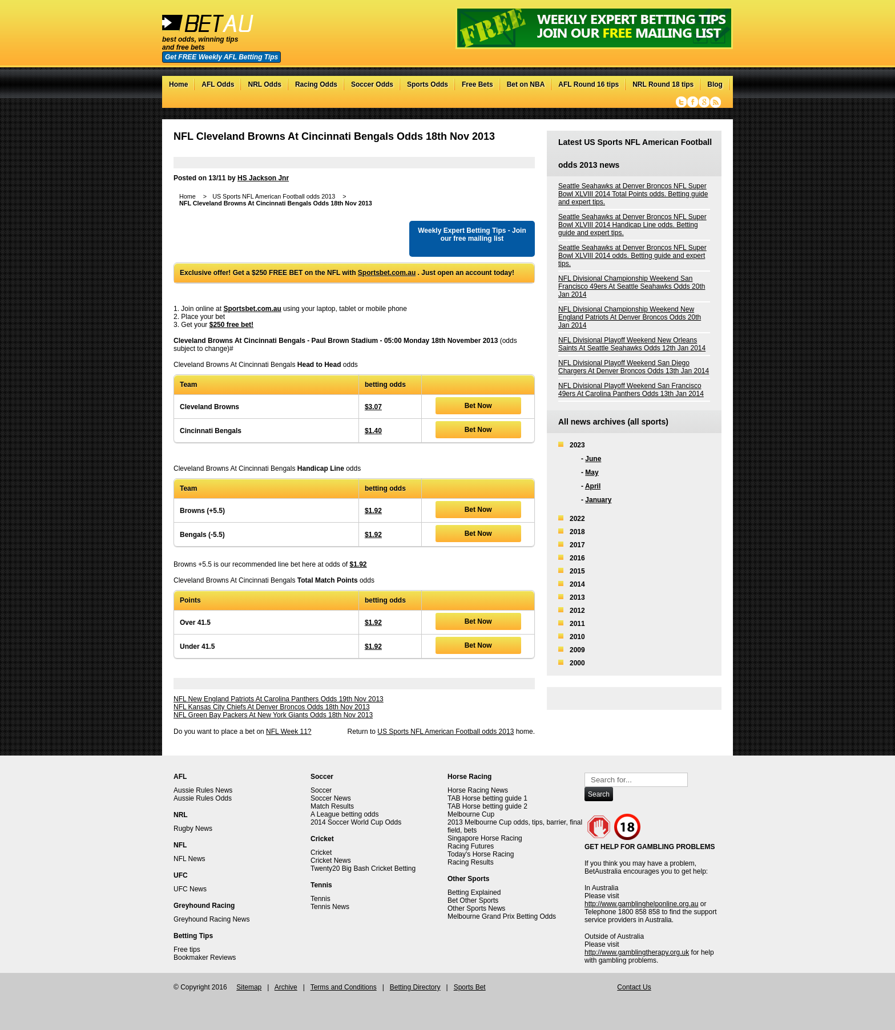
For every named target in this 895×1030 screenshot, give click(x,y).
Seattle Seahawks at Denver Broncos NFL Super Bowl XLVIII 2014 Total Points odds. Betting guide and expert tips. (633, 194)
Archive (286, 987)
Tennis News (330, 907)
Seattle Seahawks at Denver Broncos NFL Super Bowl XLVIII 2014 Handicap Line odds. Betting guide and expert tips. (632, 225)
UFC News (190, 889)
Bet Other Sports (473, 900)
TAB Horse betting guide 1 (487, 798)
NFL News (189, 859)
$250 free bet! (231, 325)
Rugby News (193, 829)
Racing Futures (471, 846)
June (593, 459)
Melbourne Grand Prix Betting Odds (502, 916)
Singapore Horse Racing (485, 838)
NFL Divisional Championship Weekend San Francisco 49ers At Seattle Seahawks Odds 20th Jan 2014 (631, 286)
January (598, 500)
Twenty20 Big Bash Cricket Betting (363, 869)
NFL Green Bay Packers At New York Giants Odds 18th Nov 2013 (273, 715)
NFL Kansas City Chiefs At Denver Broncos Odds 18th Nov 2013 (272, 707)
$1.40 (373, 431)
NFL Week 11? (288, 732)
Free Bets (477, 84)
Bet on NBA (526, 84)
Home (178, 84)
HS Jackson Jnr (263, 178)
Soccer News (331, 798)
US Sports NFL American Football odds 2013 (445, 732)
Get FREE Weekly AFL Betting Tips (221, 57)
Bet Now (478, 406)
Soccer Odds (372, 84)
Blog (715, 84)
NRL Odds (264, 84)
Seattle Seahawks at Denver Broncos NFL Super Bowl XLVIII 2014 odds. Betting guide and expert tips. (632, 256)
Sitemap (248, 987)
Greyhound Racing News (211, 919)
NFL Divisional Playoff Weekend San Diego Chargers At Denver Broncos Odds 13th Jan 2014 (633, 367)
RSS (715, 102)
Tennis (320, 899)
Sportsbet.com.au (387, 273)
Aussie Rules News (203, 790)
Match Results (332, 806)
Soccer (321, 790)
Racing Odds (316, 84)
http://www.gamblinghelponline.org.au (641, 904)
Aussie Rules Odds (203, 798)
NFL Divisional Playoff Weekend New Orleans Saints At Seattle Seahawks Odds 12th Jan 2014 (631, 344)
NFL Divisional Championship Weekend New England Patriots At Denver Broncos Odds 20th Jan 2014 (629, 317)
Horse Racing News (478, 790)
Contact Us (634, 987)
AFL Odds (217, 84)
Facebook (692, 102)
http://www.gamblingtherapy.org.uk (636, 952)
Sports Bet (470, 987)
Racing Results (471, 862)
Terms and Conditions (344, 987)
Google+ (704, 102)
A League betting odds (344, 814)
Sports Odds (427, 84)
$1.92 (373, 511)
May (591, 472)
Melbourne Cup (471, 814)
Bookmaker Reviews (205, 958)
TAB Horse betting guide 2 (487, 806)
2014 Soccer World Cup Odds (356, 822)
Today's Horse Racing (481, 854)
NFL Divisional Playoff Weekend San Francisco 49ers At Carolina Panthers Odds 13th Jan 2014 (631, 390)
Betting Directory (415, 987)
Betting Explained (474, 892)
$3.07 (373, 407)
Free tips (187, 950)
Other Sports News (476, 908)
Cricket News (331, 861)
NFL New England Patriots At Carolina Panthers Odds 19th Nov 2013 (279, 699)
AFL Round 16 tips (588, 84)
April (592, 486)
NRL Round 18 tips (663, 84)
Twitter (681, 102)
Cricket (321, 853)
